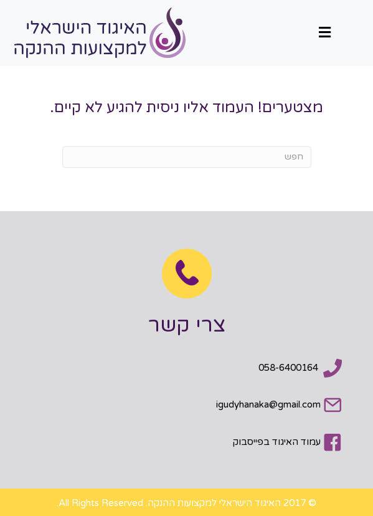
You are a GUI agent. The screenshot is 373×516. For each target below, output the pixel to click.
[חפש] (186, 157)
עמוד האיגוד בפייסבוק (277, 441)
